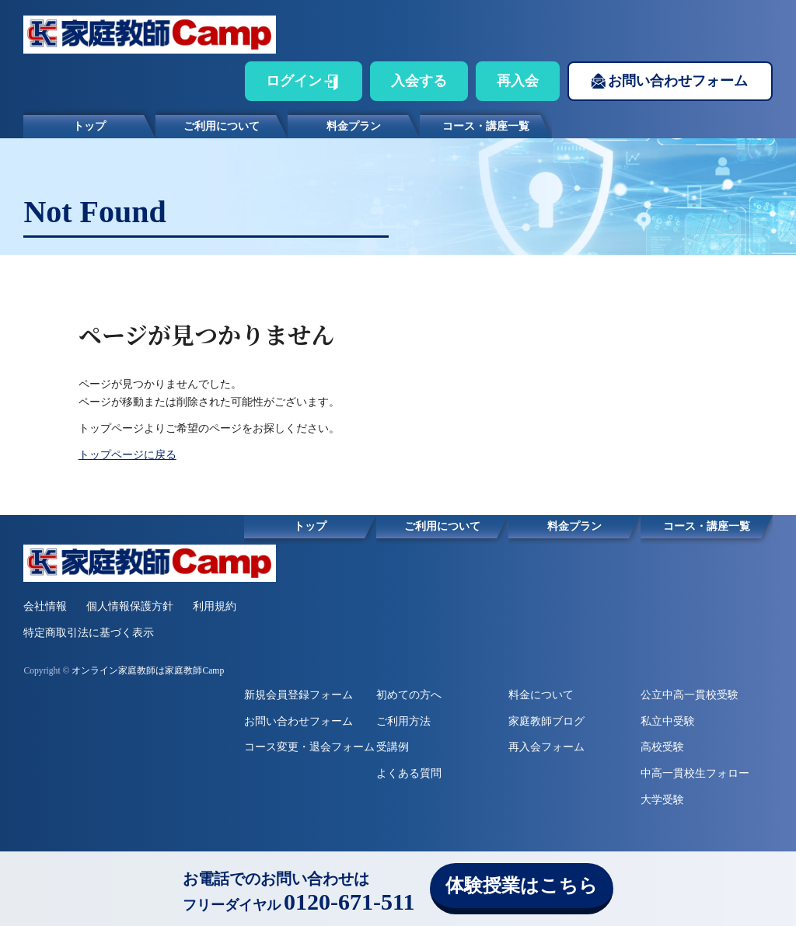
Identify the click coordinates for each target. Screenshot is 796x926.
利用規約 (214, 606)
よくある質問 (409, 773)
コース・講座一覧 (485, 126)
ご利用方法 (403, 721)
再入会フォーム (546, 747)
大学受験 (662, 800)
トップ (89, 126)
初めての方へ (409, 695)
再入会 (518, 81)
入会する (419, 81)
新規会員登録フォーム (298, 695)
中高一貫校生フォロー (695, 773)
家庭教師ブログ (546, 721)
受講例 (392, 747)
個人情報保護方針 (129, 606)
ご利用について (221, 126)
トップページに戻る (127, 455)
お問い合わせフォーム (678, 81)
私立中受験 (668, 721)
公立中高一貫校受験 (689, 695)
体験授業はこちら (521, 886)
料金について (541, 695)
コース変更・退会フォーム (309, 747)
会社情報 (45, 606)
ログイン (294, 81)
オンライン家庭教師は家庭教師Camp (148, 671)
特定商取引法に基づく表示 (88, 633)
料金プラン (353, 126)
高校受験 (662, 747)
